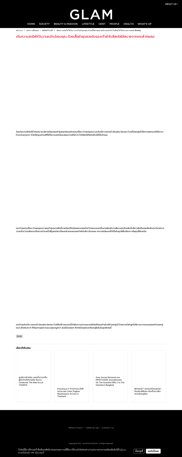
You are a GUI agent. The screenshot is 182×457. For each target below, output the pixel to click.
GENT (102, 23)
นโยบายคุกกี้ (39, 452)
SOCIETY (44, 23)
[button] (156, 24)
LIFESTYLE (88, 23)
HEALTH (129, 23)
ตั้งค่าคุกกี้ (139, 451)
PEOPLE (114, 23)
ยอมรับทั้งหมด (153, 451)
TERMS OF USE (92, 428)
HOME (31, 23)
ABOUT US (170, 4)
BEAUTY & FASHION (66, 23)
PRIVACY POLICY (75, 428)
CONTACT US (108, 428)
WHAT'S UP (144, 23)
